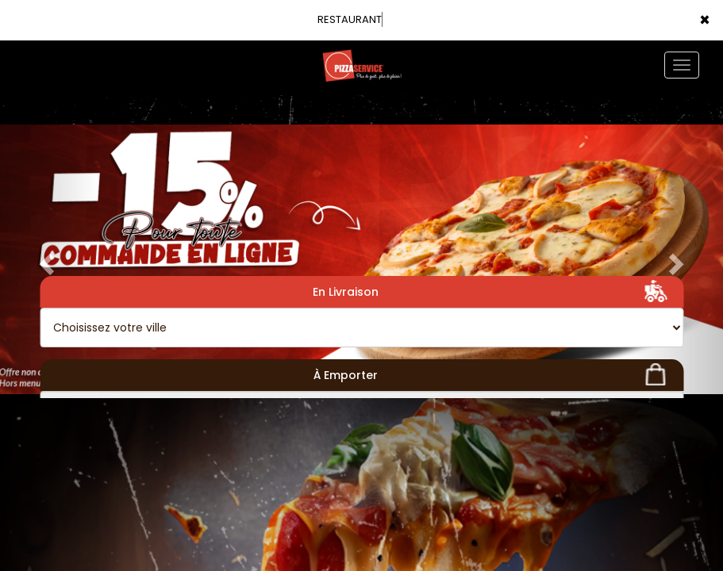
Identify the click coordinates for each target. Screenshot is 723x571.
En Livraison (492, 291)
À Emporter (492, 374)
